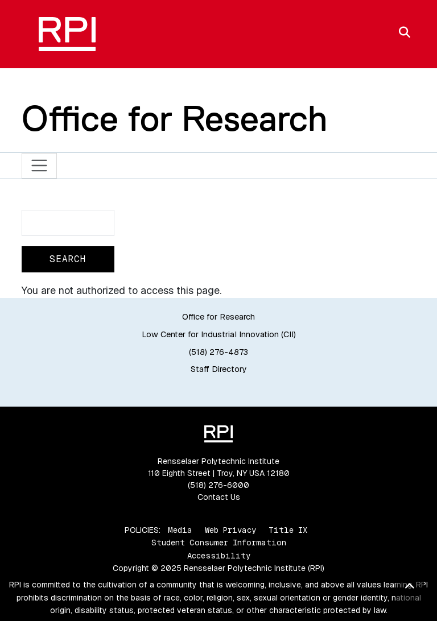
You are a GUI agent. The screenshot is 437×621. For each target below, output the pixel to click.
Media (180, 530)
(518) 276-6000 (218, 485)
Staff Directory (219, 369)
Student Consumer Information (218, 542)
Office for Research (175, 118)
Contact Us (218, 497)
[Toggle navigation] (39, 166)
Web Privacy (230, 530)
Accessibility (218, 555)
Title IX (288, 530)
